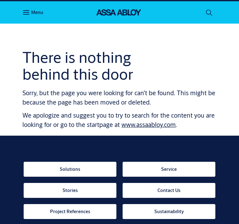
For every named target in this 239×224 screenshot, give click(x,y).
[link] (70, 169)
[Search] (209, 12)
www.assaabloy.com (148, 124)
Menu (37, 12)
